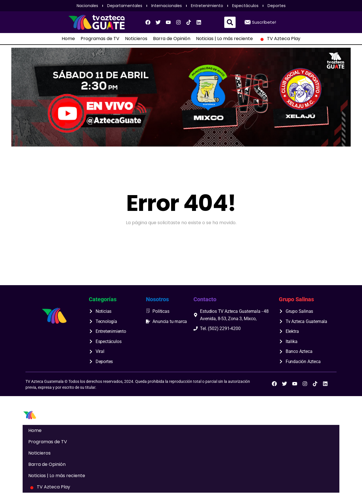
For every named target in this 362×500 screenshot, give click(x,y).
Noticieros (136, 39)
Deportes (277, 5)
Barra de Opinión (171, 39)
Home (68, 39)
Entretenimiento (207, 5)
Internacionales (166, 5)
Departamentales (124, 5)
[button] (230, 22)
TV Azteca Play (279, 39)
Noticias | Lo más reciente (224, 39)
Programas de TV (100, 39)
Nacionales (87, 5)
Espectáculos (245, 5)
